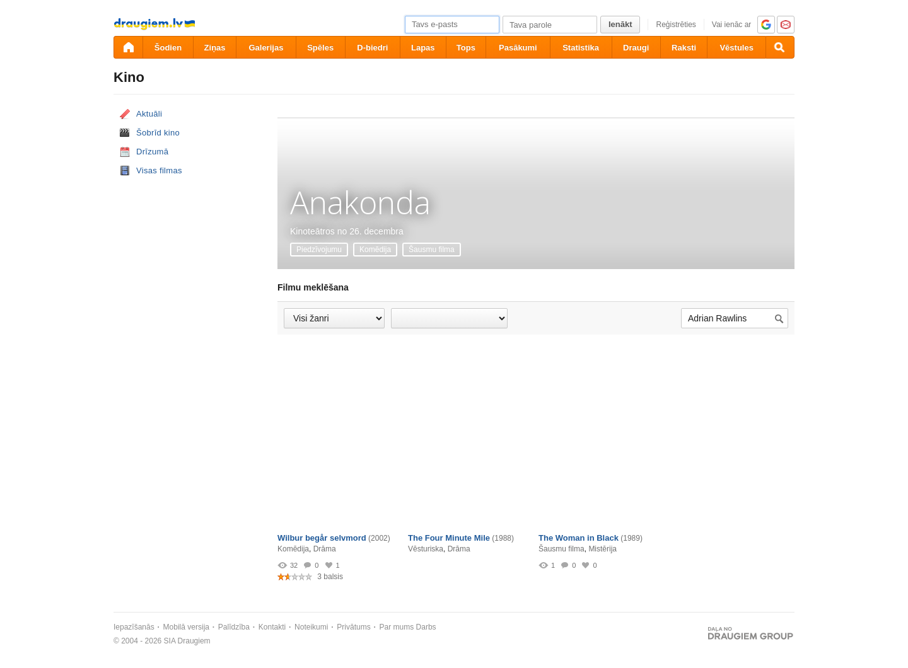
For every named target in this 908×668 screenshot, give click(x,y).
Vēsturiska (425, 548)
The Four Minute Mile (449, 538)
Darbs (426, 627)
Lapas (423, 47)
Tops (466, 47)
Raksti (684, 47)
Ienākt (620, 24)
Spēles (320, 47)
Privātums (353, 627)
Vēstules (736, 47)
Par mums (397, 627)
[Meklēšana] (779, 47)
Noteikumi (311, 627)
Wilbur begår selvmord (321, 538)
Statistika (580, 47)
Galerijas (265, 47)
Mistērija (602, 548)
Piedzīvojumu (319, 249)
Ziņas (215, 47)
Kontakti (272, 627)
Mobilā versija (186, 627)
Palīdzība (234, 627)
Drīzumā (152, 151)
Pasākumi (518, 47)
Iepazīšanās (134, 627)
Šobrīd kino (158, 132)
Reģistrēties (676, 24)
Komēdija (375, 249)
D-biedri (372, 47)
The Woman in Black (578, 538)
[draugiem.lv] (128, 47)
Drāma (324, 548)
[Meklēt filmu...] (735, 318)
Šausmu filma (432, 249)
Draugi (636, 47)
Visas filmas (159, 170)
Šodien (168, 47)
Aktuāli (149, 113)
